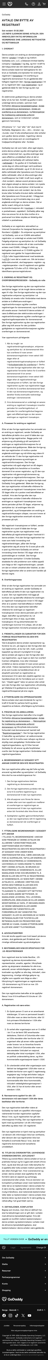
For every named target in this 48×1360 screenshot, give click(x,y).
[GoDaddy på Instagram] (10, 1317)
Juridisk (6, 1325)
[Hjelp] (33, 4)
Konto (5, 1284)
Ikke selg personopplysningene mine (24, 1330)
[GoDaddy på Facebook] (4, 1317)
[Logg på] (39, 4)
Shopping (6, 1290)
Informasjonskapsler (37, 1325)
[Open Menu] (3, 4)
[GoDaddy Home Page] (12, 1299)
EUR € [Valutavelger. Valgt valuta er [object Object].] (41, 1309)
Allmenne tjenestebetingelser (24, 106)
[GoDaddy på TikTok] (17, 1317)
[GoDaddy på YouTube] (29, 1317)
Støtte (5, 1264)
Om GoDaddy (8, 1258)
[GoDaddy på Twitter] (23, 1317)
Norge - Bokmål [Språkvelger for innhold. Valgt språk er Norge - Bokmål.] (10, 1309)
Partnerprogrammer (11, 1277)
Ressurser (6, 1271)
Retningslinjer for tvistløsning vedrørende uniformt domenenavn (23, 115)
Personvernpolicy (19, 1325)
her (36, 268)
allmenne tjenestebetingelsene (32, 1355)
